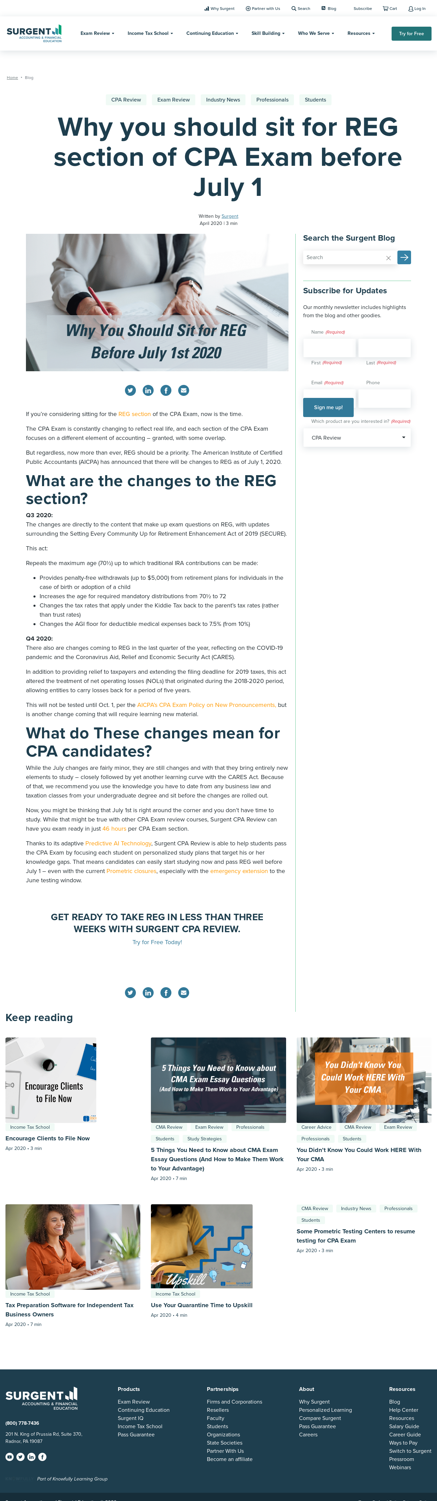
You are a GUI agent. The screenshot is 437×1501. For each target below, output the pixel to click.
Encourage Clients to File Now (47, 1138)
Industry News (223, 99)
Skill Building (266, 33)
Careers (308, 1434)
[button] (404, 257)
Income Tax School (148, 33)
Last (370, 363)
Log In (420, 8)
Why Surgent (223, 8)
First (316, 363)
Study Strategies (204, 1139)
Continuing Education (210, 33)
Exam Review (95, 33)
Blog (329, 8)
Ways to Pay (403, 1442)
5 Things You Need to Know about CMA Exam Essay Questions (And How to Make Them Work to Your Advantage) (217, 1159)
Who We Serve (314, 33)
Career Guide (405, 1434)
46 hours (114, 828)
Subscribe (363, 8)
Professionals (272, 99)
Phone (373, 383)
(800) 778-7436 (22, 1423)
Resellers (218, 1410)
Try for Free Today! (157, 942)
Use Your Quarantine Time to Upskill (202, 1305)
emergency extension (239, 871)
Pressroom (401, 1459)
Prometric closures (131, 871)
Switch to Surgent (410, 1451)
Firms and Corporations (234, 1401)
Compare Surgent (320, 1418)
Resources (359, 33)
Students (315, 99)
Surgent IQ (130, 1418)
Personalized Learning (325, 1410)
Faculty (215, 1418)
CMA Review (169, 1127)
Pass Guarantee (136, 1434)
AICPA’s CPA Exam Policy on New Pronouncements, (207, 705)
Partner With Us (225, 1451)
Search (304, 8)
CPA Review (126, 99)
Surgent (230, 216)
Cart (393, 8)
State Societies (224, 1442)
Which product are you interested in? (360, 421)
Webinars (400, 1467)
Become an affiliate (230, 1459)
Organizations (223, 1434)
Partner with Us (266, 8)
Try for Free (411, 34)
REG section (134, 414)
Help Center (403, 1410)
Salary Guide (404, 1426)
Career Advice (316, 1127)
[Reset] (388, 257)
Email (327, 383)
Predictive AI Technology (118, 843)
